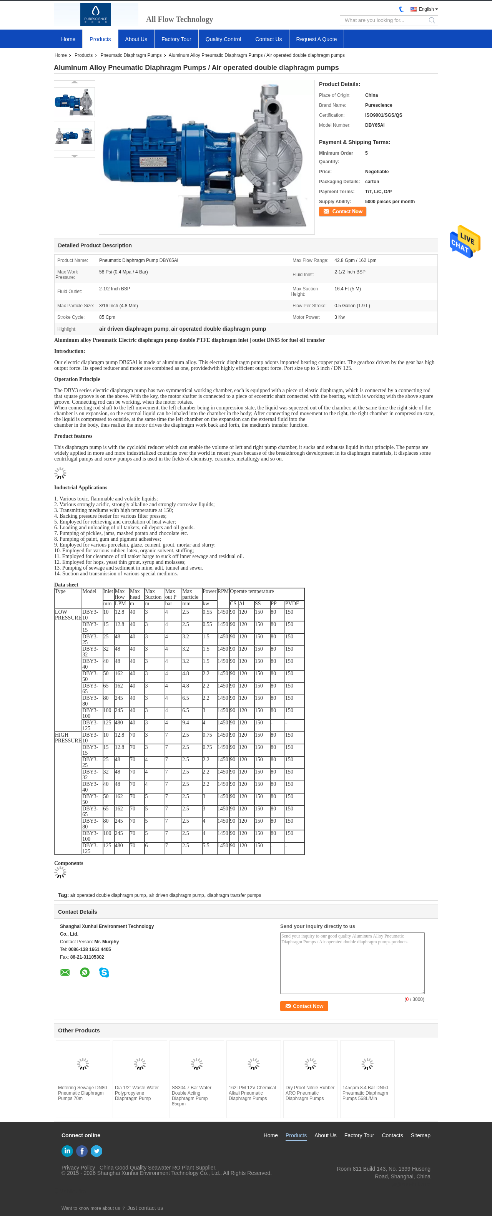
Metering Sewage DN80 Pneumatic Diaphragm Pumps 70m (82, 1093)
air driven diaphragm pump (176, 895)
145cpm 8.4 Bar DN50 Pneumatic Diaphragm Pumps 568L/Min (365, 1093)
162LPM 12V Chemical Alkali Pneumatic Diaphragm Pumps (252, 1093)
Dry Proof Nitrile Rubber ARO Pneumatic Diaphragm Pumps (310, 1093)
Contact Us (268, 39)
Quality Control (223, 39)
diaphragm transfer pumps (234, 895)
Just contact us (145, 1208)
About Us (136, 39)
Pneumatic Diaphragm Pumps (130, 55)
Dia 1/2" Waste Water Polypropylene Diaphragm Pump (137, 1093)
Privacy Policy (78, 1168)
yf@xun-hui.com (411, 1184)
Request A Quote (316, 39)
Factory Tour (176, 39)
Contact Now (332, 211)
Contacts (392, 1135)
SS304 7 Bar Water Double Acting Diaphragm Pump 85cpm (191, 1096)
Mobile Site (70, 1191)
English (426, 9)
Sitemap (420, 1135)
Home (68, 39)
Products (100, 39)
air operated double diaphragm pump (108, 895)
